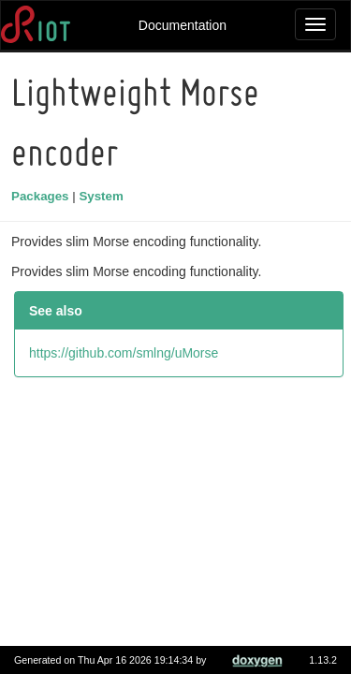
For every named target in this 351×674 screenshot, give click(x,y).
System (103, 196)
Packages (43, 196)
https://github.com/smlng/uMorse (126, 352)
